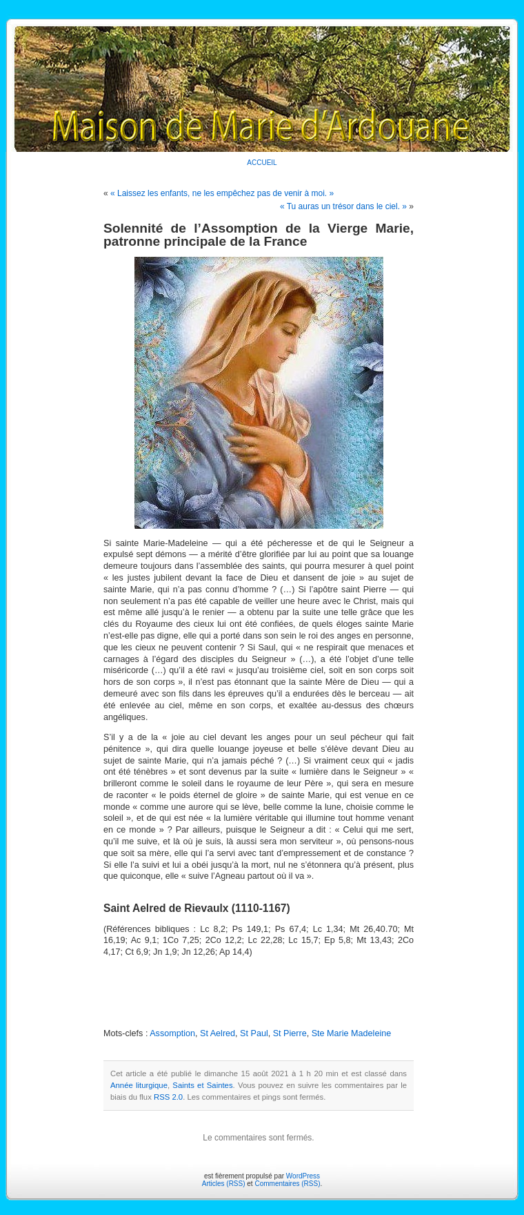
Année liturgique (139, 1085)
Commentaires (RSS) (287, 1183)
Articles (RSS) (223, 1183)
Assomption (172, 1033)
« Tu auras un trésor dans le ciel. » (343, 206)
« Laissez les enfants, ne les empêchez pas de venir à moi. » (222, 193)
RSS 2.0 (168, 1097)
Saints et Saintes (202, 1085)
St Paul (254, 1033)
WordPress (303, 1176)
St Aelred (217, 1033)
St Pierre (290, 1033)
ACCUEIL (261, 162)
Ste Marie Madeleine (352, 1033)
